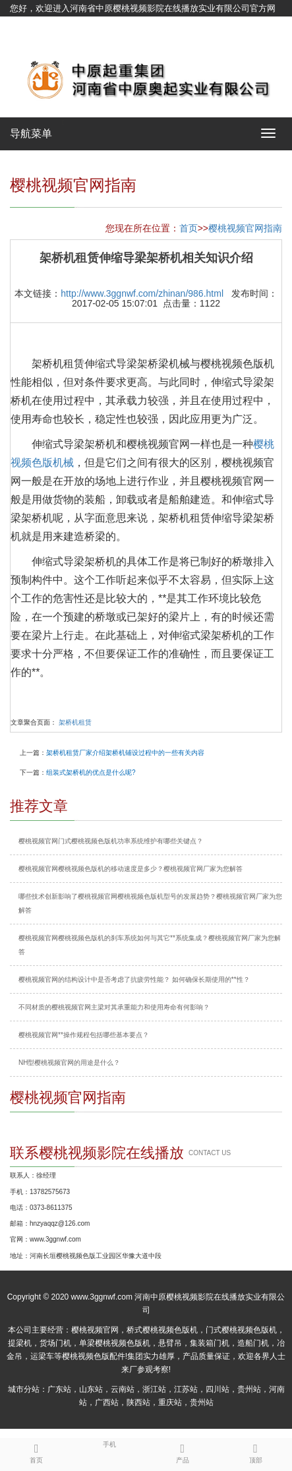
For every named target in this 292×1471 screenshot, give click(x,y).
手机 (109, 1443)
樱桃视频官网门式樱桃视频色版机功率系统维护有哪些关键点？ (110, 841)
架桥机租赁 (75, 722)
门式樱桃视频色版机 (241, 1330)
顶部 (255, 1451)
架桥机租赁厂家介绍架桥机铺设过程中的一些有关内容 (125, 752)
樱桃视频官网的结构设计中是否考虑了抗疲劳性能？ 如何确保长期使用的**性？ (134, 979)
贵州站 (249, 1389)
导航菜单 (31, 133)
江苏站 (186, 1389)
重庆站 (170, 1402)
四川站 (217, 1389)
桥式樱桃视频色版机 (162, 1330)
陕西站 (138, 1402)
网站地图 (27, 41)
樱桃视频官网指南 (245, 228)
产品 (182, 1451)
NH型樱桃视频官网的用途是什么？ (69, 1062)
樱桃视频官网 (95, 1330)
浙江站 (154, 1389)
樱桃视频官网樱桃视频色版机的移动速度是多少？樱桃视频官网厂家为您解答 (130, 868)
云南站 (122, 1389)
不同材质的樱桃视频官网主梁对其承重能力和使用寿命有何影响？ (114, 1007)
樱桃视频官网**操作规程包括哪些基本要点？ (83, 1034)
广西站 (107, 1402)
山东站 (91, 1389)
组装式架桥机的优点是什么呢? (91, 772)
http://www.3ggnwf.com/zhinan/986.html (142, 293)
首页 (188, 228)
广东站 (59, 1389)
